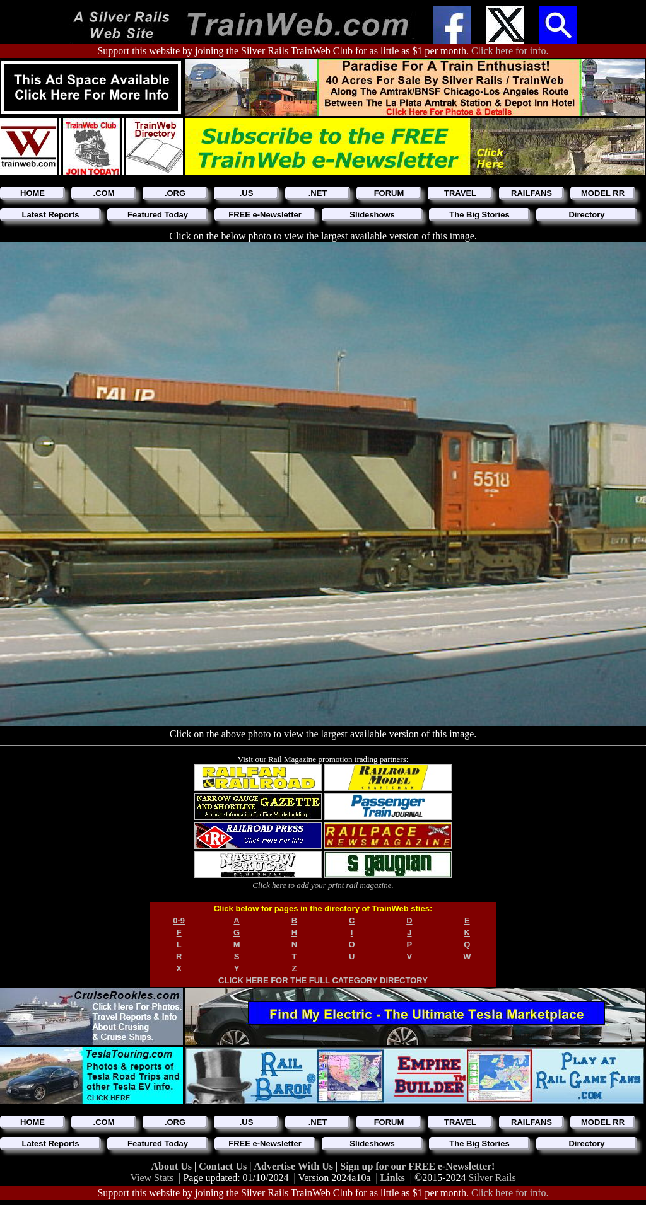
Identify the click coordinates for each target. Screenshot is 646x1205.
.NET (317, 193)
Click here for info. (510, 50)
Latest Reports (50, 214)
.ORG (175, 193)
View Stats (151, 1177)
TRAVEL (460, 193)
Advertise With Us (295, 1166)
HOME (32, 193)
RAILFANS (531, 193)
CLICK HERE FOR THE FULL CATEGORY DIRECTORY (323, 980)
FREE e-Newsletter (265, 214)
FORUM (389, 193)
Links (392, 1177)
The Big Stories (479, 214)
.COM (104, 193)
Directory (586, 214)
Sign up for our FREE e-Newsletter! (417, 1166)
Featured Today (157, 214)
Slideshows (372, 214)
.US (247, 193)
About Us (172, 1166)
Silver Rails (492, 1177)
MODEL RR (603, 193)
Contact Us (224, 1166)
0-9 (179, 920)
